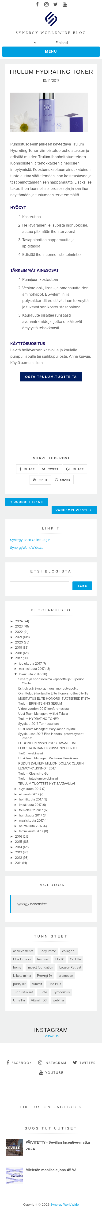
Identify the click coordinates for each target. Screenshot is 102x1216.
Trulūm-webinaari (30, 753)
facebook (19, 1062)
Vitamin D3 (39, 1000)
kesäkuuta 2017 (30, 805)
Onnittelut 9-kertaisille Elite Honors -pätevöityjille (53, 693)
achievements (23, 951)
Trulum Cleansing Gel (33, 774)
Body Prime (47, 951)
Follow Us (51, 1036)
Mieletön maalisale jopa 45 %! (51, 1170)
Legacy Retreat (70, 967)
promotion (65, 976)
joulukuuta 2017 (31, 664)
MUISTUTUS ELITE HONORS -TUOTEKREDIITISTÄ (54, 699)
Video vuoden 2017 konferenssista (43, 709)
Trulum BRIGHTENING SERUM (40, 704)
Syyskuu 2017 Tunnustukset (38, 724)
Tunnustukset (23, 992)
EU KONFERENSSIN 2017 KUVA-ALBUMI (47, 743)
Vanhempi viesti (74, 510)
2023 (19, 626)
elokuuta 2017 (29, 794)
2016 (19, 837)
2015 (19, 842)
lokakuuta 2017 (30, 674)
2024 (19, 621)
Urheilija (19, 1000)
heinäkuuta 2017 (31, 799)
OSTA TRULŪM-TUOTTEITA (51, 377)
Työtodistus (61, 992)
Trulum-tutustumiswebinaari (38, 779)
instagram (52, 1062)
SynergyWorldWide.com (28, 547)
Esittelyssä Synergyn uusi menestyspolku (48, 688)
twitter (84, 1062)
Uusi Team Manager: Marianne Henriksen (48, 758)
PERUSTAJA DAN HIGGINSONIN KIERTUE (48, 748)
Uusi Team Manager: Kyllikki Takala (43, 714)
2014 (19, 847)
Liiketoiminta (22, 976)
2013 (19, 852)
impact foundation (40, 967)
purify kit (19, 984)
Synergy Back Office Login (30, 540)
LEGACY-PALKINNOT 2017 (37, 768)
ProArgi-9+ (44, 976)
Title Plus (54, 984)
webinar (58, 1000)
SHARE (27, 469)
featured (43, 959)
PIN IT (40, 480)
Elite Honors (22, 959)
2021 (19, 637)
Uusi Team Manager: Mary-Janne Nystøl (47, 729)
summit (37, 984)
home (17, 967)
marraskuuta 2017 (32, 669)
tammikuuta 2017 (31, 831)
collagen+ (69, 951)
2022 (19, 632)
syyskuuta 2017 (30, 789)
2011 (18, 863)
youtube (51, 1072)
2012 (19, 858)
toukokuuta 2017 (31, 810)
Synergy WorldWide (32, 904)
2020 (19, 642)
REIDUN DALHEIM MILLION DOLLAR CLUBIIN (51, 763)
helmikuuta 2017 (31, 826)
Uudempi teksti (27, 502)
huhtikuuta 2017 (31, 815)
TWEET (50, 469)
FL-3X (59, 959)
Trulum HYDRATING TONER (38, 719)
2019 (19, 648)
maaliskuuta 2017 (32, 821)
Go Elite (75, 959)
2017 (19, 658)
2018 (19, 653)
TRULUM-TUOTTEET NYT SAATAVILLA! (46, 784)
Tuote (43, 992)
